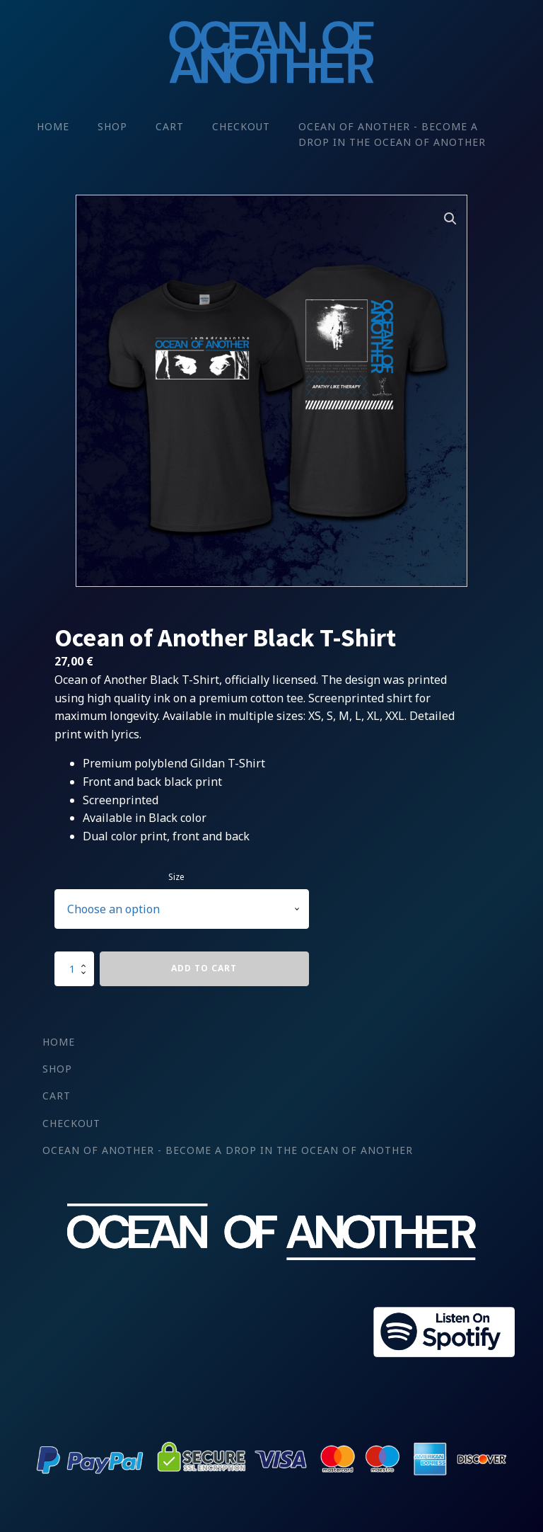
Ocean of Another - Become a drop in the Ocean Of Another (392, 134)
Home (53, 126)
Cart (170, 126)
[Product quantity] (74, 968)
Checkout (241, 126)
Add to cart (204, 968)
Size (176, 877)
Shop (112, 126)
